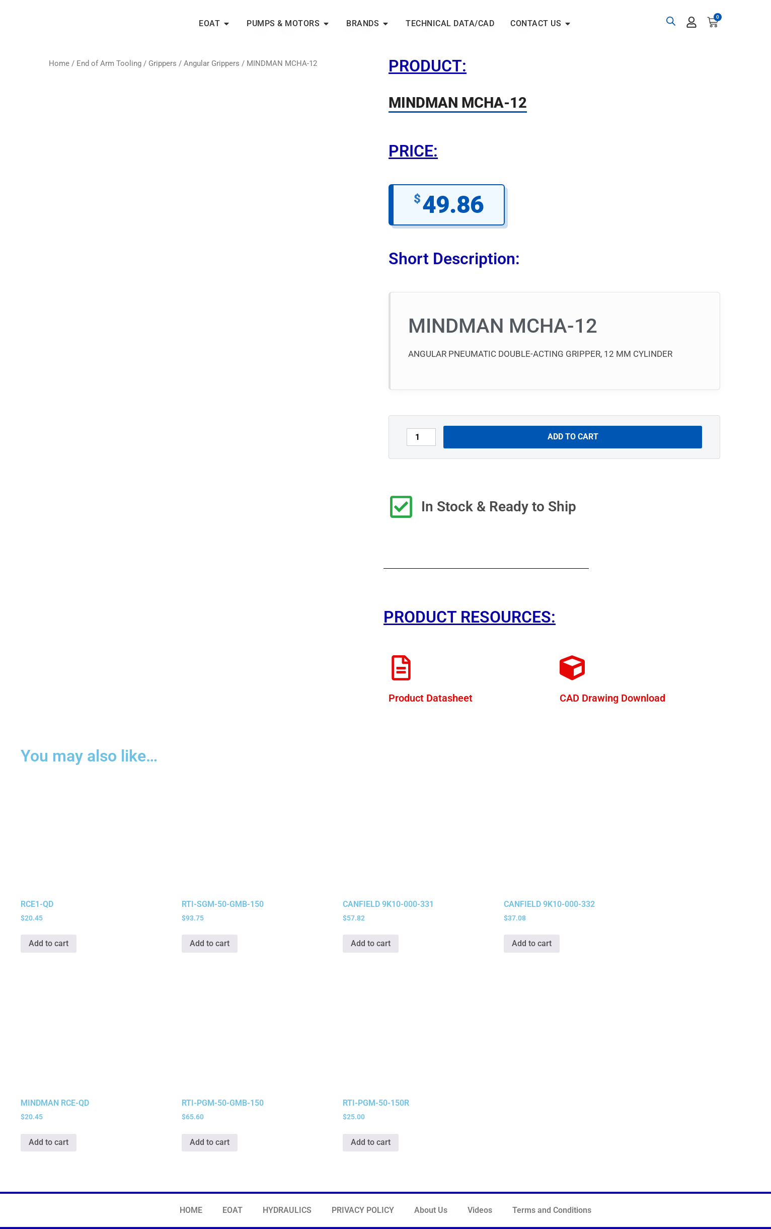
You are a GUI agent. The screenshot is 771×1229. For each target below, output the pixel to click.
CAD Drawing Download (612, 698)
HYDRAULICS (287, 1210)
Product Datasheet (431, 698)
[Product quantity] (421, 437)
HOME (191, 1210)
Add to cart (573, 436)
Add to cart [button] (48, 943)
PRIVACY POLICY (363, 1210)
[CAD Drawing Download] (572, 667)
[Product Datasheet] (401, 667)
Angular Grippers (212, 63)
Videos (480, 1210)
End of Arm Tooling (108, 63)
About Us (430, 1210)
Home (59, 63)
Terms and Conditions (551, 1210)
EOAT (232, 1210)
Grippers (162, 63)
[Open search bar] (671, 21)
